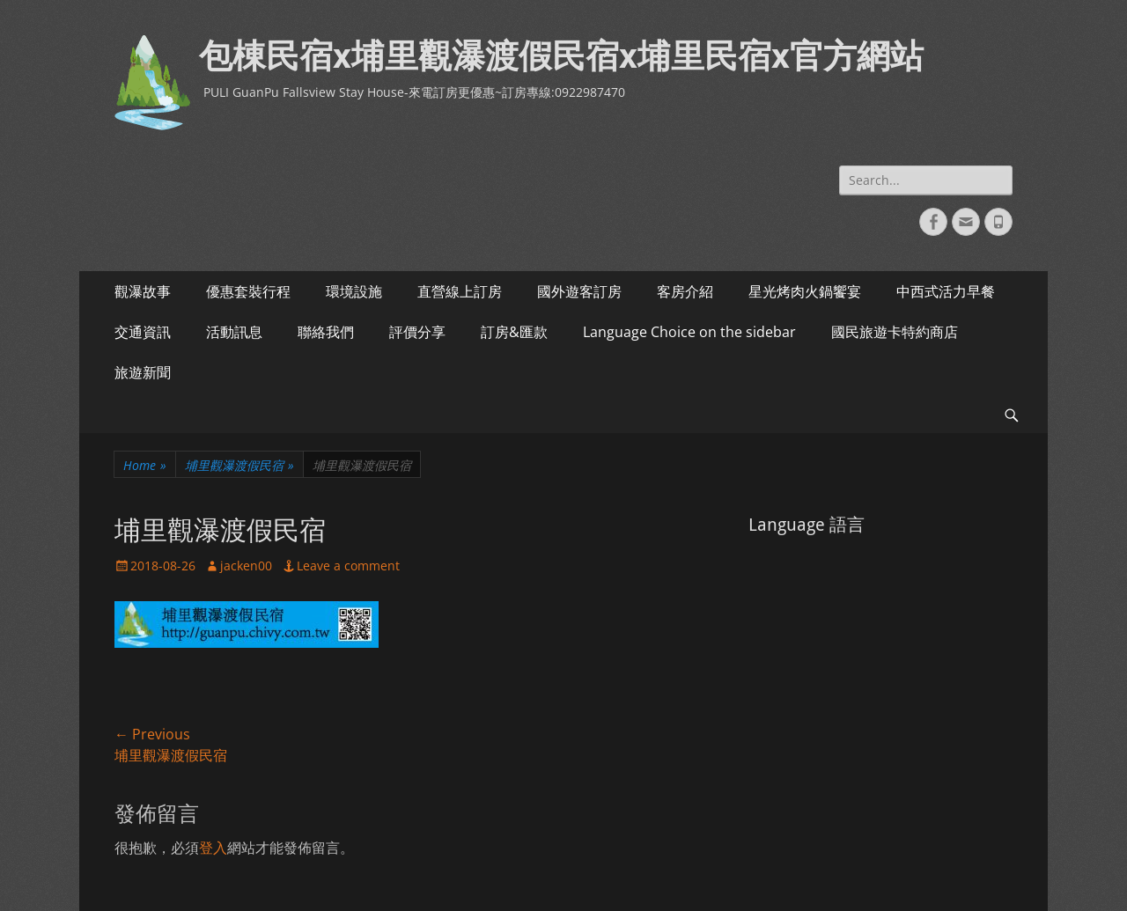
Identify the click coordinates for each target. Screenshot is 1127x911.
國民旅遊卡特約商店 (894, 332)
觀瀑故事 (142, 291)
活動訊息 (234, 332)
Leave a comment (348, 565)
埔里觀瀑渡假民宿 (239, 465)
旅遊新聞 (142, 372)
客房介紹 (685, 291)
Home (144, 465)
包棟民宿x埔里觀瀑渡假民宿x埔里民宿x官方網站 (561, 56)
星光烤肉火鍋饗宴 (804, 291)
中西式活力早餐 (945, 291)
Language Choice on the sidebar (689, 332)
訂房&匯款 (514, 332)
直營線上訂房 (459, 291)
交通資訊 (142, 332)
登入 (213, 847)
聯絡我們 (326, 332)
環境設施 (354, 291)
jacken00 (246, 565)
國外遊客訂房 (579, 291)
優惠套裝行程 (248, 291)
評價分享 (417, 332)
